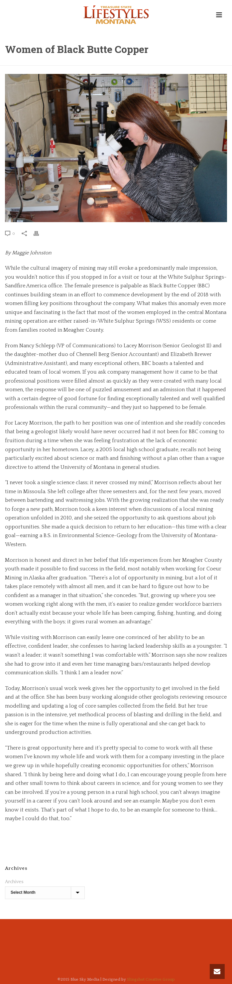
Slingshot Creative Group (151, 979)
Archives (14, 881)
